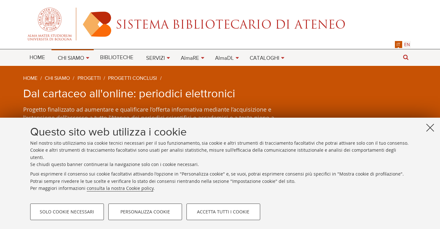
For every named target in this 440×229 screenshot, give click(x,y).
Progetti (89, 78)
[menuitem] (37, 57)
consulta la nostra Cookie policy (120, 188)
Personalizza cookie (145, 212)
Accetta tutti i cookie (223, 212)
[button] (406, 57)
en (407, 44)
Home (30, 78)
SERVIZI (155, 58)
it (398, 44)
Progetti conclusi (132, 78)
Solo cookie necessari (67, 212)
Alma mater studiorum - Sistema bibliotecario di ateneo (220, 24)
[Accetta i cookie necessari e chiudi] (430, 127)
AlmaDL (224, 58)
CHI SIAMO (71, 58)
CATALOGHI (264, 58)
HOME (37, 57)
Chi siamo (57, 78)
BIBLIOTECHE (116, 57)
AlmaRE (190, 58)
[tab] (398, 44)
